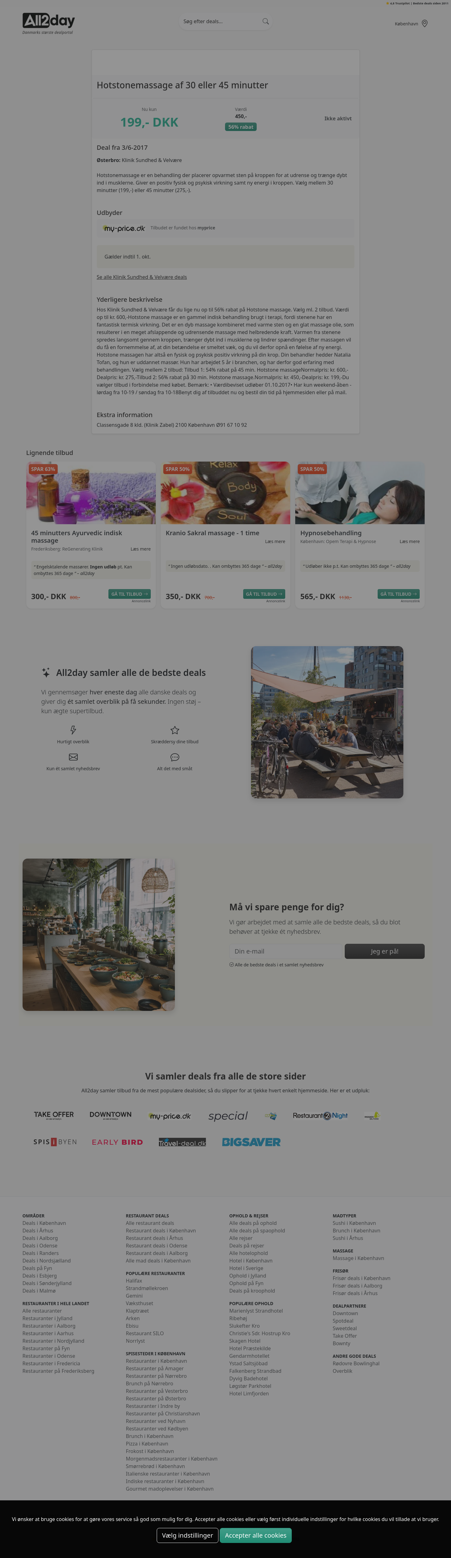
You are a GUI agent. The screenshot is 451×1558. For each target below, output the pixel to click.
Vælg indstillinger (187, 1535)
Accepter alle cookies (255, 1535)
